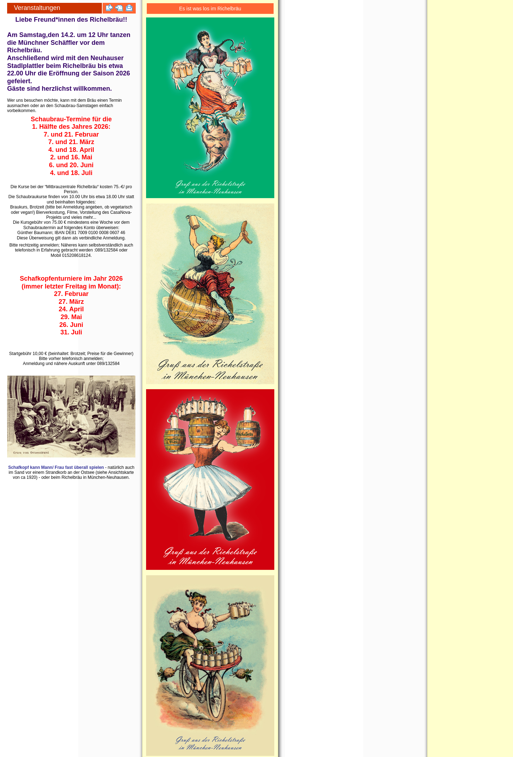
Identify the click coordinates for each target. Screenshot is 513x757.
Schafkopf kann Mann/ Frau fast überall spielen (56, 467)
